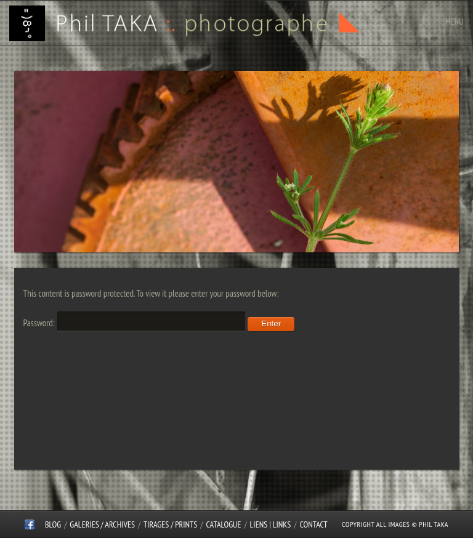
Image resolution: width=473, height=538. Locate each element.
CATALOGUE (223, 524)
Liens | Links (270, 524)
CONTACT (313, 524)
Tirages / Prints (170, 524)
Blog (53, 524)
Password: (134, 323)
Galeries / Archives (102, 524)
